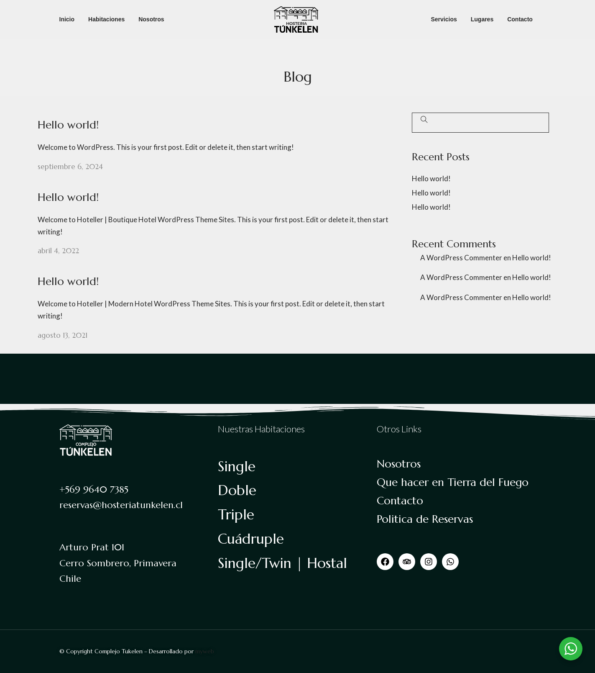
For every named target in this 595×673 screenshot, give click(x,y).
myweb (204, 651)
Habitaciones (106, 19)
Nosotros (151, 19)
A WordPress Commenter (461, 257)
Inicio (67, 19)
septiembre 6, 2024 (70, 166)
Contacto (520, 19)
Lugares (482, 19)
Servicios (444, 19)
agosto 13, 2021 (62, 335)
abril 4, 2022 (58, 250)
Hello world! (68, 124)
